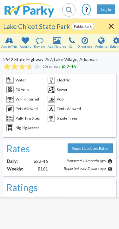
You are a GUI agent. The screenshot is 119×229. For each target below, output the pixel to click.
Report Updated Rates (90, 148)
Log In (106, 9)
